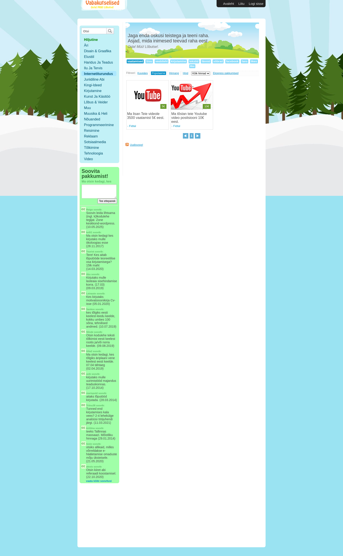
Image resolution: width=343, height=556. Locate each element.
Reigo (89, 209)
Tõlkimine (91, 147)
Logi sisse (256, 3)
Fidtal (132, 126)
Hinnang (174, 73)
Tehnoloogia (93, 153)
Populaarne (158, 73)
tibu (88, 274)
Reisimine (91, 130)
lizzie (89, 444)
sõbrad (218, 61)
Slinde (89, 332)
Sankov (90, 309)
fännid (206, 61)
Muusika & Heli (95, 113)
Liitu (241, 3)
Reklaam (91, 136)
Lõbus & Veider (96, 102)
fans (244, 61)
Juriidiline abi (94, 79)
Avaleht (228, 3)
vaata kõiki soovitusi (99, 481)
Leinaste (91, 293)
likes (254, 61)
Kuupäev (142, 73)
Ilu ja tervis (93, 68)
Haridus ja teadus (98, 62)
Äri (86, 45)
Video (88, 159)
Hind (185, 73)
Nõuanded (92, 119)
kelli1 (89, 232)
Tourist (90, 251)
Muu (87, 108)
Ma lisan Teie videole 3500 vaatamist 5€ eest (145, 116)
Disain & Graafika (97, 51)
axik (88, 374)
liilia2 (89, 351)
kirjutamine (178, 61)
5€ (163, 106)
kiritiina (90, 428)
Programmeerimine (99, 125)
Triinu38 (90, 405)
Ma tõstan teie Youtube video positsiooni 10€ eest (189, 117)
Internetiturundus (98, 74)
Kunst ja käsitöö (97, 96)
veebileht (162, 61)
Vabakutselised (103, 9)
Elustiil (89, 57)
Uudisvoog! (136, 144)
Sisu (149, 61)
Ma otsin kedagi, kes (96, 181)
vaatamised (135, 61)
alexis (89, 466)
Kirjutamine (93, 91)
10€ (206, 106)
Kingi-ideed (93, 85)
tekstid (194, 61)
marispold (92, 393)
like (192, 66)
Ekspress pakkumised (226, 73)
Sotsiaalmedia (95, 142)
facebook (232, 61)
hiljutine (91, 40)
